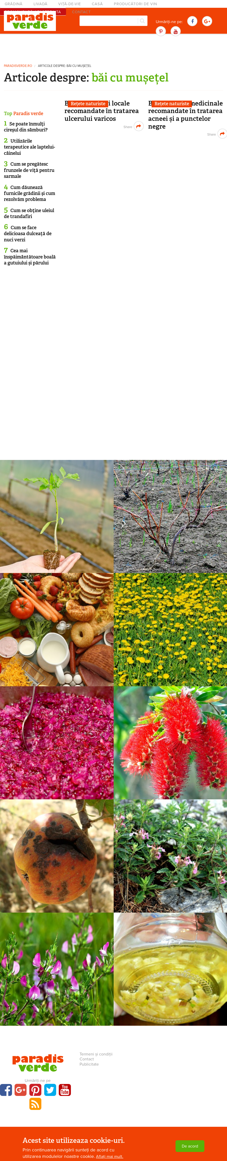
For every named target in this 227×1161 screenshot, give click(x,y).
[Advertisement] (113, 48)
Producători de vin (135, 4)
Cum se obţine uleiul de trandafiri (29, 213)
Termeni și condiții (96, 1054)
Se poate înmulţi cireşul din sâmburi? (26, 127)
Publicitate (89, 1064)
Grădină (14, 4)
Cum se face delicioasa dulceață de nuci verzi (27, 234)
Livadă (41, 4)
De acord (190, 1146)
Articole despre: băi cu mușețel (64, 66)
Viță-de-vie (69, 4)
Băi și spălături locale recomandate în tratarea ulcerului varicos (101, 111)
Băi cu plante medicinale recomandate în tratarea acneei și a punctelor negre (185, 115)
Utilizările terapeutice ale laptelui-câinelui (29, 147)
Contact (87, 1059)
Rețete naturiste (88, 104)
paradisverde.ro (18, 66)
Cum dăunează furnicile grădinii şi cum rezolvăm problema (29, 193)
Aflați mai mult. (109, 1156)
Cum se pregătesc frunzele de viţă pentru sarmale (29, 170)
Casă (97, 4)
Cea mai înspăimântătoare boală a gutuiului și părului (30, 257)
